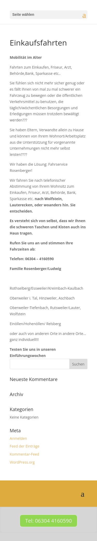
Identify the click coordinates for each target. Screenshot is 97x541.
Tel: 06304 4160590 (48, 520)
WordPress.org (22, 462)
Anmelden (18, 438)
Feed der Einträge (25, 446)
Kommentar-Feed (24, 454)
